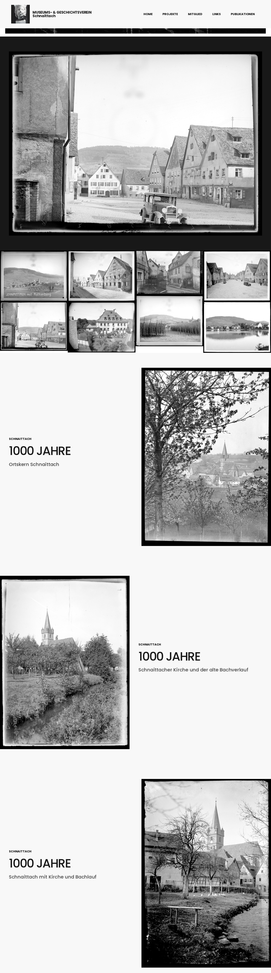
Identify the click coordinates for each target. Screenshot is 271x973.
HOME (148, 14)
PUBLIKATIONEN (243, 14)
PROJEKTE (170, 14)
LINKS (216, 14)
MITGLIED (195, 14)
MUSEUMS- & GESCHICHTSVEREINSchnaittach (62, 14)
